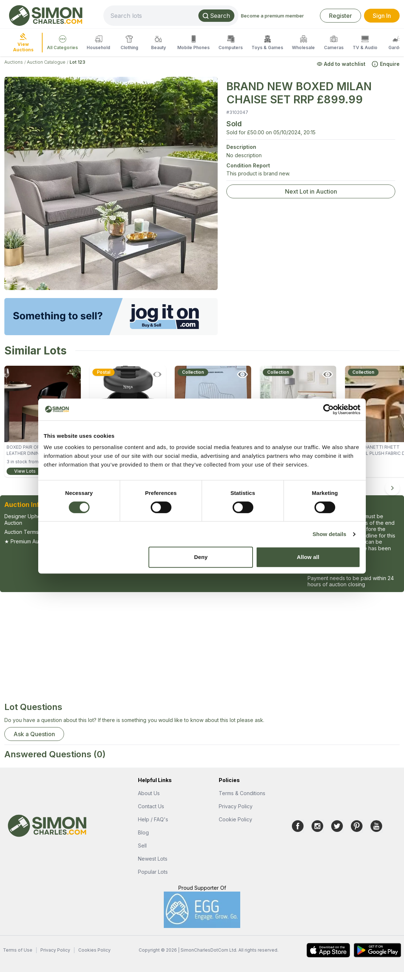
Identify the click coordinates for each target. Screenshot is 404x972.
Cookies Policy (94, 950)
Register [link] (340, 15)
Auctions (13, 62)
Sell (142, 845)
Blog (143, 832)
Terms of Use (17, 950)
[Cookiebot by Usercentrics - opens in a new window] (328, 409)
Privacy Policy (236, 806)
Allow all (308, 557)
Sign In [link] (382, 15)
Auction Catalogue (46, 62)
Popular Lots (153, 872)
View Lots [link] (25, 471)
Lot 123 (77, 62)
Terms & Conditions (242, 793)
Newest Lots (152, 859)
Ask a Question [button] (34, 734)
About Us (149, 793)
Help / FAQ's (153, 819)
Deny (200, 557)
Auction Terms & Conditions (37, 532)
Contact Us (151, 806)
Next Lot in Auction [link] (311, 191)
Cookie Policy (235, 819)
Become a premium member (272, 16)
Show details (329, 534)
